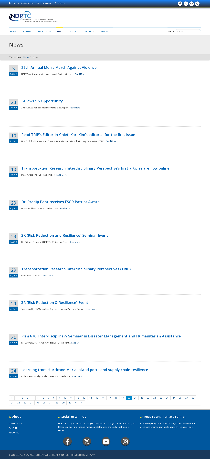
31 (12, 402)
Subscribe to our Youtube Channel (191, 4)
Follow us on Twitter (186, 4)
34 (31, 402)
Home (13, 31)
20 (129, 397)
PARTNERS (13, 428)
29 (186, 397)
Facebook (67, 441)
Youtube (106, 441)
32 (18, 402)
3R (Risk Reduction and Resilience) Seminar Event (64, 235)
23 (148, 397)
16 (103, 397)
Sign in (104, 31)
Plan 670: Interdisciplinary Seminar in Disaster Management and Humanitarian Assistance (101, 336)
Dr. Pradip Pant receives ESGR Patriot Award (60, 201)
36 (44, 402)
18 (116, 397)
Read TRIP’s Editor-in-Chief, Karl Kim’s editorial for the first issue (78, 134)
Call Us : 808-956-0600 (21, 3)
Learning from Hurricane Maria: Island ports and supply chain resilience (84, 369)
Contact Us (44, 3)
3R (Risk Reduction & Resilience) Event (54, 302)
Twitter (87, 441)
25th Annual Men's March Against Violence (59, 67)
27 (174, 397)
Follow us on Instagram (197, 4)
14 (90, 397)
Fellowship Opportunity (42, 100)
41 (76, 402)
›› (82, 402)
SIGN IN (60, 3)
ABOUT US (14, 432)
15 (97, 397)
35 (38, 402)
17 (110, 397)
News (60, 31)
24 (154, 397)
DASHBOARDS (15, 423)
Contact (73, 31)
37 (50, 402)
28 (180, 397)
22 (142, 397)
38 (57, 402)
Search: (171, 31)
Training (26, 31)
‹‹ (11, 397)
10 (65, 397)
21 (135, 397)
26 (167, 397)
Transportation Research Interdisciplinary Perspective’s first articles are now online (95, 168)
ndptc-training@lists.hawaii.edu (178, 427)
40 (70, 402)
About (89, 31)
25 (161, 397)
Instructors (44, 31)
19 (122, 397)
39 (63, 402)
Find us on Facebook (180, 4)
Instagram (125, 441)
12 (78, 397)
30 (193, 397)
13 (84, 397)
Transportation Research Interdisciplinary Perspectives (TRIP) (76, 268)
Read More (80, 74)
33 (25, 402)
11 (71, 397)
